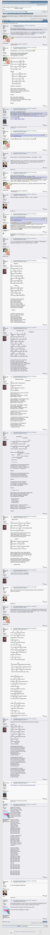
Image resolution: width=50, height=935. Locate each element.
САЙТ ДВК (10, 13)
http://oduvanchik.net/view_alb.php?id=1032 (19, 574)
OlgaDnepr (5, 804)
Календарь (22, 13)
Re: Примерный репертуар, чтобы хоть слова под (24, 47)
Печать (45, 20)
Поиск (18, 13)
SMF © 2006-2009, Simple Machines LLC (29, 931)
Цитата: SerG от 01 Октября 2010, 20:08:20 (17, 216)
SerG (4, 25)
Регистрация (30, 13)
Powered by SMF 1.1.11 (18, 931)
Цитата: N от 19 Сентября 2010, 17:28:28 (17, 28)
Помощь (14, 13)
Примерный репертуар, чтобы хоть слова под (24, 25)
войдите (20, 7)
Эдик (4, 260)
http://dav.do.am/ (13, 128)
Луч (4, 213)
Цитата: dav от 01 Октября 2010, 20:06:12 (17, 133)
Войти (25, 13)
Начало (5, 13)
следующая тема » (43, 18)
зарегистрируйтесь (27, 7)
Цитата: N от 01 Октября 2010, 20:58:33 (17, 175)
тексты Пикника (34, 181)
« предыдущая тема (34, 18)
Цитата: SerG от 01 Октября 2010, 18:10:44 (17, 111)
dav (3, 108)
